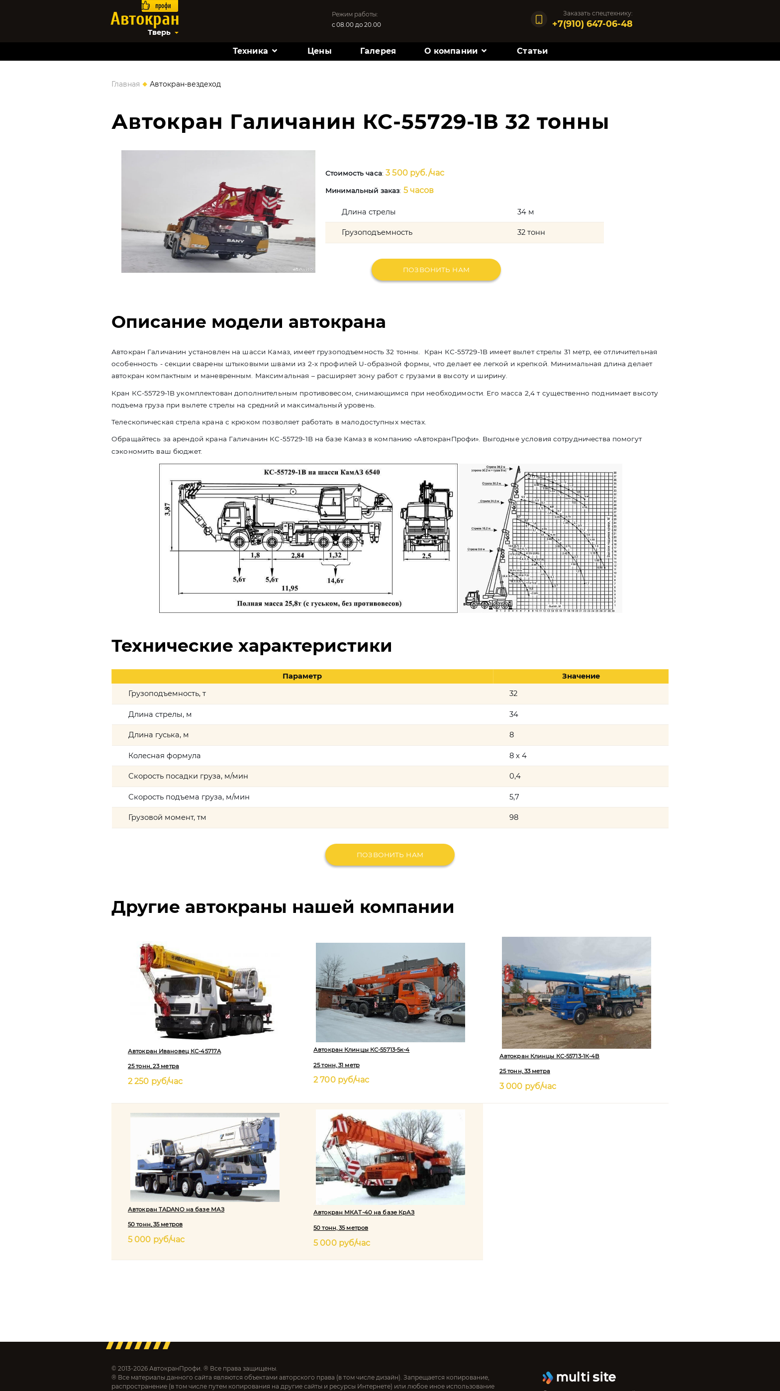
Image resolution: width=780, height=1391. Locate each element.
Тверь (159, 32)
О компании (451, 51)
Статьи (532, 51)
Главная (125, 84)
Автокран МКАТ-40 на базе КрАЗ (363, 1212)
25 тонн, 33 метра (524, 1071)
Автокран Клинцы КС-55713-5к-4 (361, 1049)
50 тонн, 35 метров (155, 1224)
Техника (250, 51)
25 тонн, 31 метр (336, 1065)
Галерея (378, 51)
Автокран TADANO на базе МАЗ (176, 1209)
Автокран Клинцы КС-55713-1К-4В (549, 1056)
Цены (319, 51)
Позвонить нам (436, 270)
